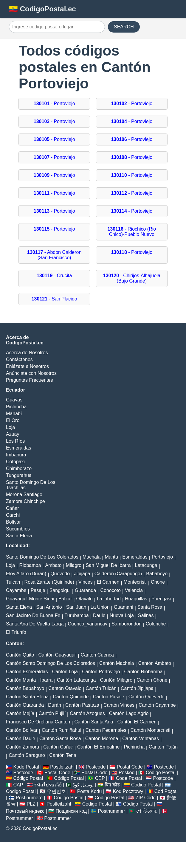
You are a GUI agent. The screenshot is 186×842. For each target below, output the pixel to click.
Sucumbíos (18, 528)
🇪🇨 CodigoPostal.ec (42, 9)
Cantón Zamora (22, 746)
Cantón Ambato (154, 663)
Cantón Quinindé (71, 696)
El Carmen (108, 582)
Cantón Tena (62, 755)
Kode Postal (26, 766)
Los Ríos (15, 441)
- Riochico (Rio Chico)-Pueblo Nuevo (131, 231)
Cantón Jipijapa (137, 688)
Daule (99, 615)
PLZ (31, 803)
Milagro (73, 565)
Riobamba (30, 565)
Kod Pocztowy (128, 791)
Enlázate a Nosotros (27, 366)
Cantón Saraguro (27, 755)
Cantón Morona (101, 738)
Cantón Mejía (20, 713)
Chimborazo (19, 468)
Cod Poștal (166, 791)
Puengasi (161, 598)
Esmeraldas (18, 447)
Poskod (126, 772)
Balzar (65, 598)
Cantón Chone (152, 680)
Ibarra (46, 680)
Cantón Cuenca (97, 654)
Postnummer (111, 811)
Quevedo (60, 573)
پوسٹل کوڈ (83, 784)
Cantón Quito (20, 654)
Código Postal (161, 772)
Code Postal (129, 778)
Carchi (13, 515)
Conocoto (110, 590)
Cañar (12, 508)
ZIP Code (146, 797)
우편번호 (56, 791)
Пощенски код (71, 811)
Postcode (96, 766)
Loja (10, 427)
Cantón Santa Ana (93, 721)
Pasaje (38, 590)
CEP (100, 778)
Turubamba (77, 615)
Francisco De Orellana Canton (38, 721)
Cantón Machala (116, 663)
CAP (18, 784)
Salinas (146, 615)
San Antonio (49, 607)
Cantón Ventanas (140, 738)
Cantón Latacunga (76, 680)
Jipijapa (82, 573)
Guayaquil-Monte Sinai (30, 598)
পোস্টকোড (146, 811)
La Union (100, 607)
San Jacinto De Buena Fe (33, 615)
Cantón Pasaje (108, 696)
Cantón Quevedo (146, 696)
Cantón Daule (20, 738)
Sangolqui (60, 590)
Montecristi (135, 582)
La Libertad (109, 598)
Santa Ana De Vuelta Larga (34, 623)
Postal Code (130, 766)
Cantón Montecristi (150, 730)
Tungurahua (19, 475)
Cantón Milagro (116, 680)
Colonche (156, 623)
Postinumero (29, 797)
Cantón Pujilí (52, 713)
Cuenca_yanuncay (87, 623)
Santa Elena (19, 535)
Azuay (12, 434)
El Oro (12, 420)
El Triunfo (16, 632)
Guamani (123, 607)
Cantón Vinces (118, 705)
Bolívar (13, 521)
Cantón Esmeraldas (27, 671)
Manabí (14, 413)
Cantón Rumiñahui (61, 730)
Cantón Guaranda (25, 705)
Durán (54, 705)
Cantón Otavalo (64, 688)
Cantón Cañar (58, 746)
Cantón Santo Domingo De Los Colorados (50, 663)
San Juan (76, 607)
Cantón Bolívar (22, 730)
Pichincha (16, 406)
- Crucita (54, 275)
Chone (158, 582)
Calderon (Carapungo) (118, 573)
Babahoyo (157, 573)
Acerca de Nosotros (27, 352)
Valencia (134, 590)
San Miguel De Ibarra (108, 565)
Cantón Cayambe (157, 705)
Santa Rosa (149, 607)
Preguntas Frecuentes (29, 380)
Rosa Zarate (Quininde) (49, 582)
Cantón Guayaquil (57, 654)
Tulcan (13, 582)
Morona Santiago (24, 494)
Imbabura (16, 454)
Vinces (85, 582)
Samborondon (126, 623)
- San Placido (54, 298)
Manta (111, 556)
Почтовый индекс (25, 811)
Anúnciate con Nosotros (31, 373)
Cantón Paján (163, 746)
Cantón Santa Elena (27, 696)
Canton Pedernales (106, 730)
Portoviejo (162, 556)
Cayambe (16, 590)
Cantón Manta (21, 680)
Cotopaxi (15, 461)
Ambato (53, 565)
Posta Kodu (89, 791)
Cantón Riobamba (143, 671)
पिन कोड (112, 784)
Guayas (14, 399)
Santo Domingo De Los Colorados (42, 556)
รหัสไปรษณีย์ (48, 784)
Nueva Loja (122, 615)
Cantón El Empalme (98, 746)
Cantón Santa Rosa (60, 738)
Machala (91, 556)
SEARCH (124, 26)
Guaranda (85, 590)
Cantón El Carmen (136, 721)
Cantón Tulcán (101, 688)
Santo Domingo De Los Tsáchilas (30, 485)
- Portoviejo (54, 103)
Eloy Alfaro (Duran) (26, 573)
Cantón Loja (65, 671)
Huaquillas (136, 598)
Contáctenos (19, 359)
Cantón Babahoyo (25, 688)
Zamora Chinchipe (25, 501)
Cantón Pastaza (82, 705)
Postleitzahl (62, 766)
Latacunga (146, 565)
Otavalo (84, 598)
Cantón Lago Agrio (129, 713)
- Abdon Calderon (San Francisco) (54, 255)
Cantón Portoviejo (101, 671)
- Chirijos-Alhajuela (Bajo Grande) (131, 278)
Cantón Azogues (87, 713)
